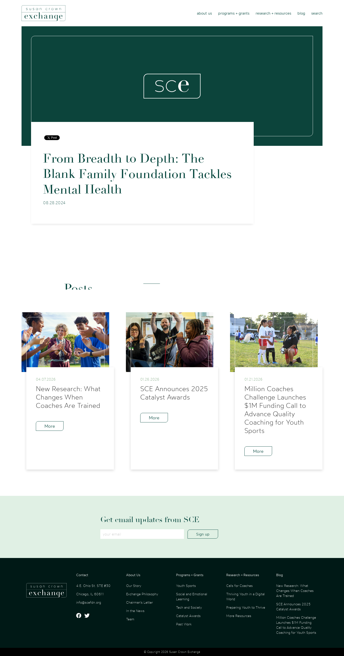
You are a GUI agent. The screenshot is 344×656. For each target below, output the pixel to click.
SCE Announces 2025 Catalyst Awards (293, 606)
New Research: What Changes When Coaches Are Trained (295, 591)
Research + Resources (273, 13)
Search (316, 13)
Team (130, 619)
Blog (301, 13)
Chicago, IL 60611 (90, 594)
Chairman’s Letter (139, 602)
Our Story (133, 586)
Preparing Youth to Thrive (245, 607)
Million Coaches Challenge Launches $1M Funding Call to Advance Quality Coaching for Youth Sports (296, 624)
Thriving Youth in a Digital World (245, 596)
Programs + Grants (233, 13)
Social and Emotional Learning (191, 596)
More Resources (238, 616)
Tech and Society (189, 607)
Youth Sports (186, 586)
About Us (204, 13)
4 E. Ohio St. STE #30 (93, 586)
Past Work (184, 624)
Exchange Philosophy (142, 594)
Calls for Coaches (239, 586)
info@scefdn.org (88, 602)
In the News (135, 611)
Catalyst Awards (188, 616)
